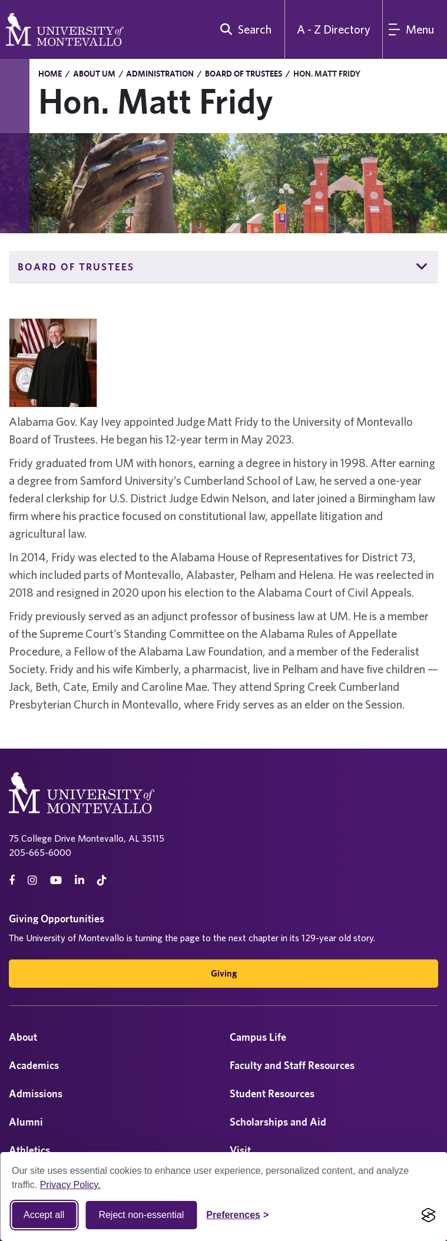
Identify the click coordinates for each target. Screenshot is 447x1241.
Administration (160, 73)
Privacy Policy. (70, 1185)
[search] (243, 29)
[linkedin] (79, 880)
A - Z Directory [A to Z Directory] (333, 29)
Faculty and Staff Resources (292, 1065)
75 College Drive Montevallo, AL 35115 (86, 838)
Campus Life (258, 1037)
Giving (224, 973)
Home (50, 73)
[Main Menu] (415, 29)
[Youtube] (56, 880)
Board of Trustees (243, 73)
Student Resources (272, 1093)
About (23, 1037)
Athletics (29, 1150)
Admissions (35, 1093)
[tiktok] (102, 880)
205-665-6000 (40, 852)
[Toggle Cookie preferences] (237, 1215)
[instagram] (32, 880)
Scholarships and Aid (278, 1122)
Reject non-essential (141, 1215)
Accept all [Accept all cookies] (44, 1215)
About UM (94, 73)
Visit (240, 1150)
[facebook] (12, 880)
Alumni (26, 1122)
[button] (422, 267)
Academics (34, 1065)
